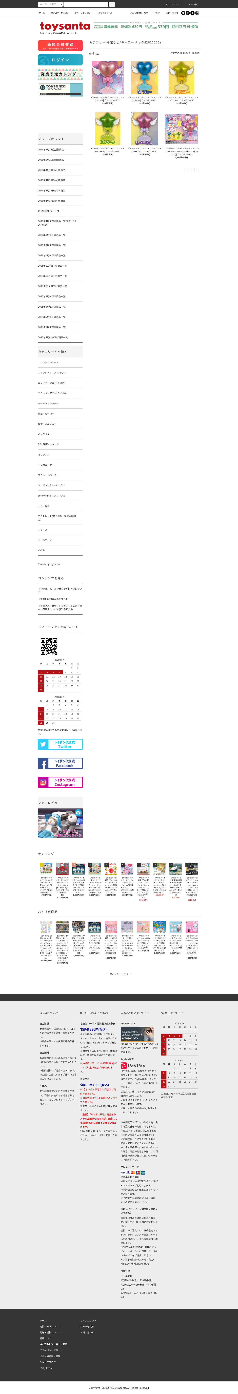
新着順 (195, 53)
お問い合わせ (170, 12)
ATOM (49, 1368)
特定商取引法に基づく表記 (53, 1344)
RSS (42, 1368)
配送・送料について (50, 1332)
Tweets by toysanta (49, 564)
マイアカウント (88, 1320)
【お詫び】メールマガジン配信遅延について (60, 590)
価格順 (186, 53)
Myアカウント (171, 4)
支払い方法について (50, 1326)
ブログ (155, 12)
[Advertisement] (119, 983)
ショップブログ (48, 1362)
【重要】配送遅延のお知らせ (53, 599)
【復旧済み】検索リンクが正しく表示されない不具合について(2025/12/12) (60, 607)
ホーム (42, 12)
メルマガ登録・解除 (137, 12)
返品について (47, 1338)
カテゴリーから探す (58, 12)
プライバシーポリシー (51, 1350)
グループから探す (81, 12)
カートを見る (87, 1326)
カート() (191, 4)
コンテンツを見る (103, 12)
